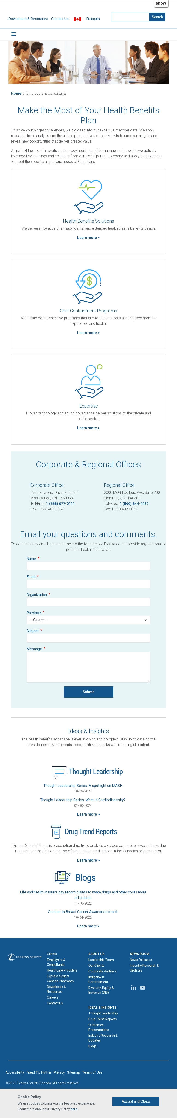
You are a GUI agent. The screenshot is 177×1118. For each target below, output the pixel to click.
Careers (53, 997)
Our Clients (96, 965)
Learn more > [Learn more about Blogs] (88, 926)
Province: (34, 613)
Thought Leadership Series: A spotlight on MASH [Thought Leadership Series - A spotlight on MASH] (83, 785)
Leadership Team (101, 960)
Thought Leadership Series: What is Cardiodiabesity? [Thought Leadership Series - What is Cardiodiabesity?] (83, 800)
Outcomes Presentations (98, 1027)
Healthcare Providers (62, 970)
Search (157, 17)
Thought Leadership (103, 1013)
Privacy (59, 1072)
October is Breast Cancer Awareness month (83, 912)
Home (16, 93)
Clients (52, 954)
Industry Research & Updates (103, 1038)
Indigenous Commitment (98, 979)
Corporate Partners (102, 971)
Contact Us (60, 19)
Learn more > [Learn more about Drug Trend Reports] (88, 860)
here (74, 1109)
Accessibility (15, 1072)
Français (93, 19)
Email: (31, 577)
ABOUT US (96, 954)
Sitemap (73, 1072)
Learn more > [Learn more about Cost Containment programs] (88, 333)
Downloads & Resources (28, 19)
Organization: (37, 595)
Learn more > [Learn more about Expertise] (88, 428)
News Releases (141, 960)
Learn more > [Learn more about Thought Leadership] (88, 814)
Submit (88, 692)
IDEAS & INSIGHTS (102, 1007)
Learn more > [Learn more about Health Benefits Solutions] (88, 237)
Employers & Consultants (56, 962)
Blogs (92, 1046)
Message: (35, 649)
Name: (32, 559)
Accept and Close (136, 1101)
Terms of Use (92, 1072)
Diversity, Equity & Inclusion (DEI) (101, 990)
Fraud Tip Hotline (39, 1072)
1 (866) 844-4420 (134, 503)
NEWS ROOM (139, 954)
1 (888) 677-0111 (60, 503)
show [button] (161, 3)
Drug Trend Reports (102, 1019)
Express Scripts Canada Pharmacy (60, 978)
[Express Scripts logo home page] (25, 957)
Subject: (33, 631)
